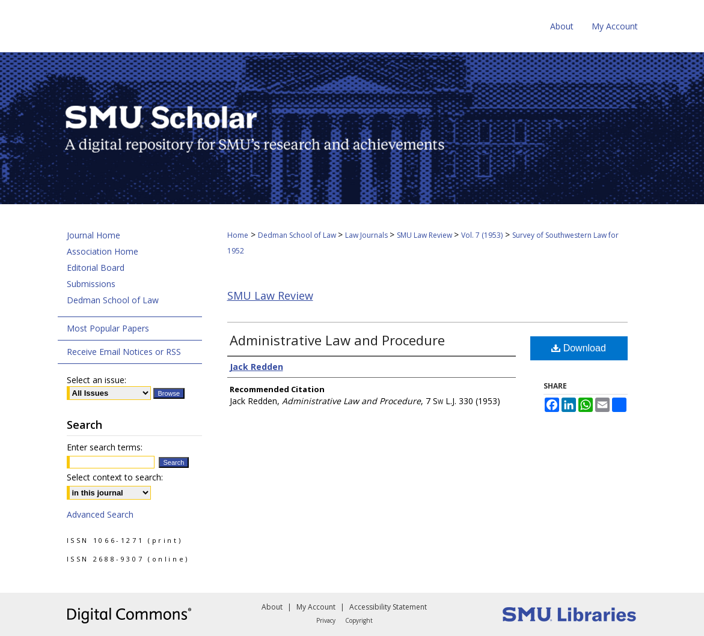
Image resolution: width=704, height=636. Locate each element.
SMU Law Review (425, 235)
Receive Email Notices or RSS (124, 351)
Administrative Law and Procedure (337, 340)
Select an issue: (96, 380)
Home (237, 235)
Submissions (91, 283)
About (272, 607)
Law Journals (367, 235)
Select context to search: (115, 477)
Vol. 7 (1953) (482, 235)
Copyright (359, 620)
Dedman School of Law (298, 235)
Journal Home (93, 235)
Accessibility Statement (388, 607)
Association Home (102, 251)
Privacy (325, 620)
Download (578, 348)
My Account (315, 607)
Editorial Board (95, 267)
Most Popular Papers (108, 328)
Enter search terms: (104, 447)
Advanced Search (100, 514)
